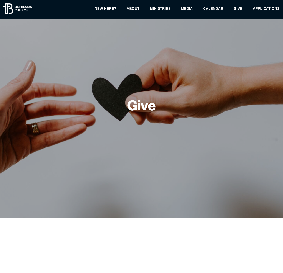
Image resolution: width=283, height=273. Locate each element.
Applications (266, 8)
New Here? (105, 8)
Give (238, 8)
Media (187, 8)
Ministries (160, 8)
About (133, 8)
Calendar (213, 8)
